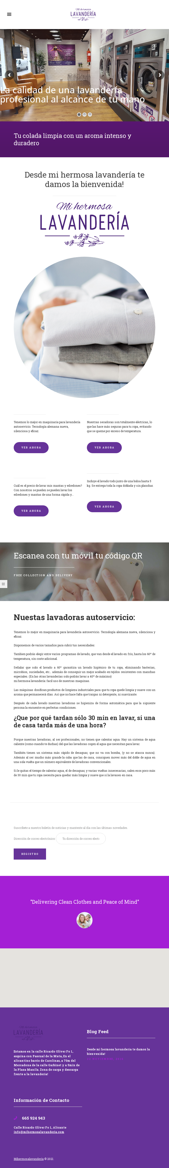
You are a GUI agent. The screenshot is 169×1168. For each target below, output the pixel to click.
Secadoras (96, 407)
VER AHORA (31, 447)
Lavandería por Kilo (106, 466)
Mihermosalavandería (29, 1159)
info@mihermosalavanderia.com (39, 1132)
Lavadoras (23, 407)
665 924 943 (33, 1118)
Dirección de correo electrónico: (35, 838)
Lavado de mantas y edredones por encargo (46, 468)
